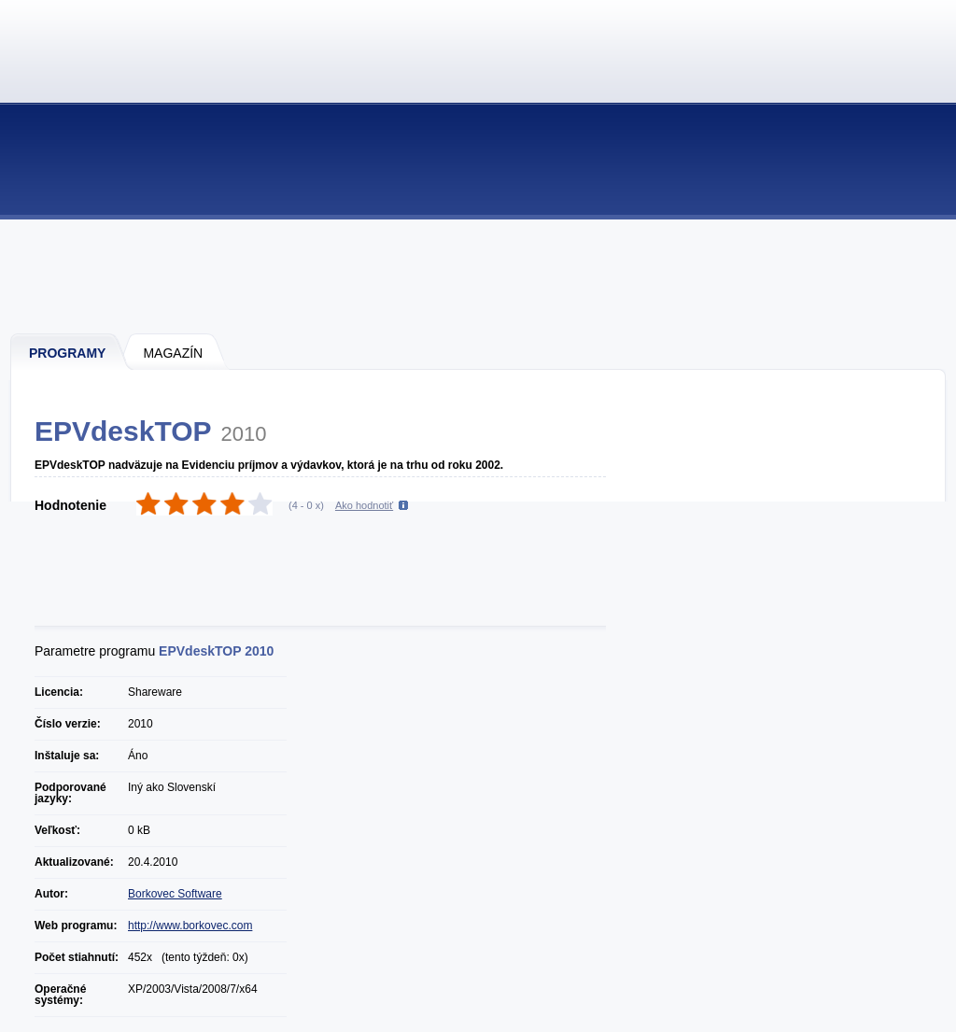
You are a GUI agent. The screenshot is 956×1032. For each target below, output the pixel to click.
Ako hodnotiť (364, 505)
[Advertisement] (479, 275)
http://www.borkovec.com (190, 925)
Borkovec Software (175, 893)
